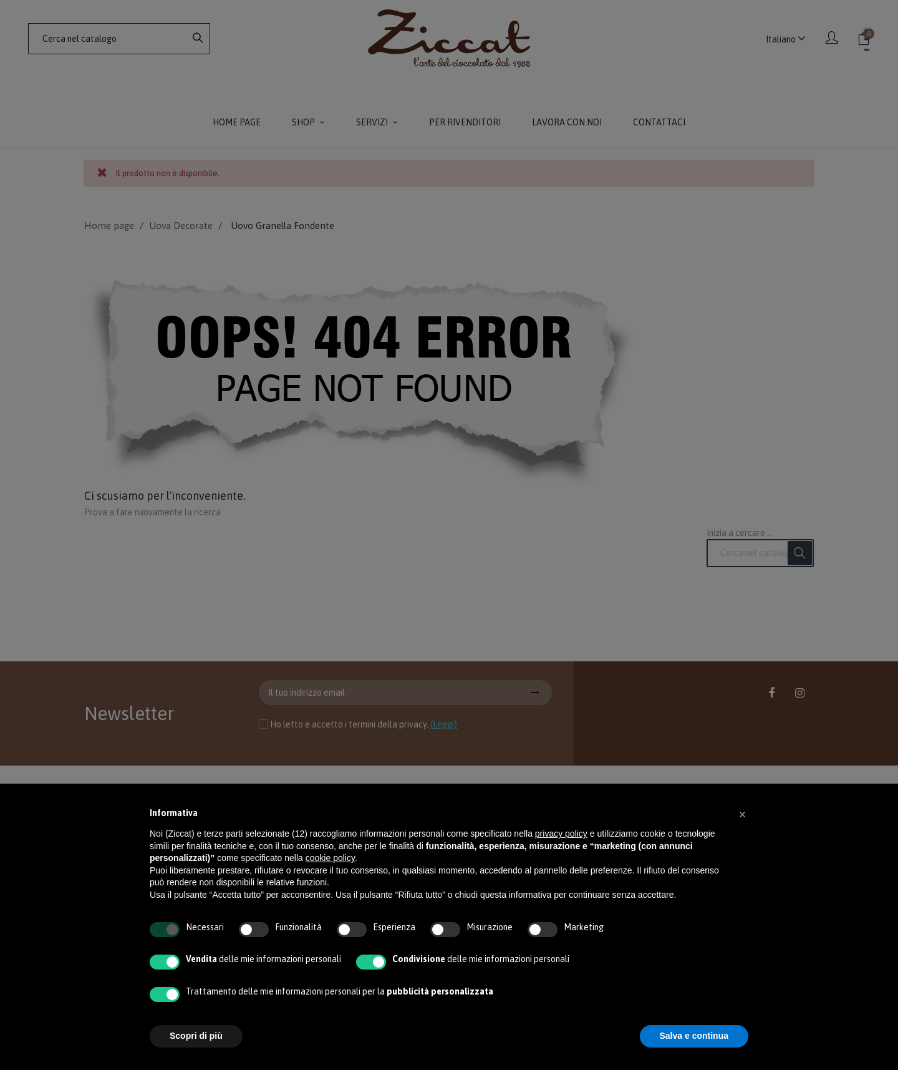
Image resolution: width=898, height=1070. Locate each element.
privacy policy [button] (561, 834)
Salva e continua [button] (694, 1036)
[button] (742, 814)
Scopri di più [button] (196, 1036)
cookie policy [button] (330, 858)
